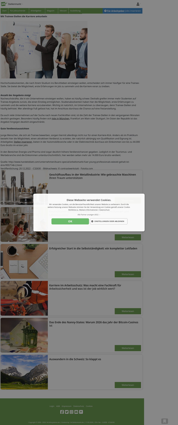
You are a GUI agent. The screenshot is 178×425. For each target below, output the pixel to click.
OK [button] (70, 221)
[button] (89, 214)
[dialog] (89, 212)
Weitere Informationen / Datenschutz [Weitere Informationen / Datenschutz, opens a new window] (94, 210)
